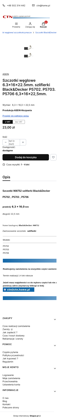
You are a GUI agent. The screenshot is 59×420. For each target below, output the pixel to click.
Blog (5, 401)
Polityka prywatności (13, 355)
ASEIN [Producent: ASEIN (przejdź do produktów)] (6, 74)
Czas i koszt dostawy (14, 335)
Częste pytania (10, 352)
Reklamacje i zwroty (13, 338)
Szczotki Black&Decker (45, 32)
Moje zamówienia (11, 378)
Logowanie (8, 375)
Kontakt (6, 404)
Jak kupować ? (10, 358)
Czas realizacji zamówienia (16, 326)
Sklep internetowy (26, 416)
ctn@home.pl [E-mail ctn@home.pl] (43, 5)
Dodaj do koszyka (26, 157)
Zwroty (6, 329)
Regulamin (8, 361)
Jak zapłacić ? (10, 332)
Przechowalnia (10, 381)
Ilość (5, 136)
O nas (5, 398)
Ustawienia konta (11, 384)
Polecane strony (11, 407)
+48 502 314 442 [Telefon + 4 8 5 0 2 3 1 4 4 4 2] (16, 5)
